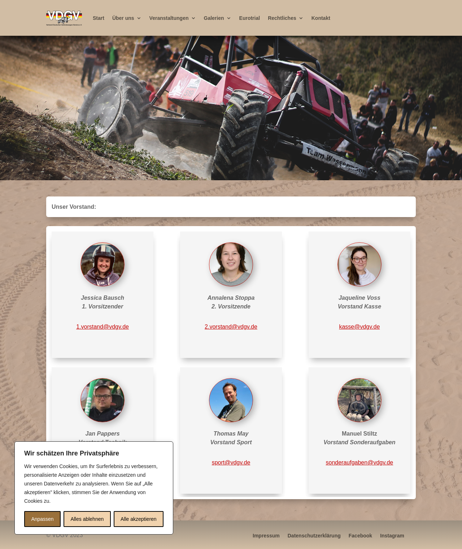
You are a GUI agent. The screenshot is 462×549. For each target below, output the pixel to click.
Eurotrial (249, 18)
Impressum (266, 535)
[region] (231, 108)
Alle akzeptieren (139, 519)
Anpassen (42, 519)
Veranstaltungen (169, 18)
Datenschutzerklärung (314, 535)
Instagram (392, 535)
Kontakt (320, 18)
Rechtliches (282, 18)
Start (98, 18)
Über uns (123, 18)
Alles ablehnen (87, 519)
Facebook (360, 535)
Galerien (214, 18)
